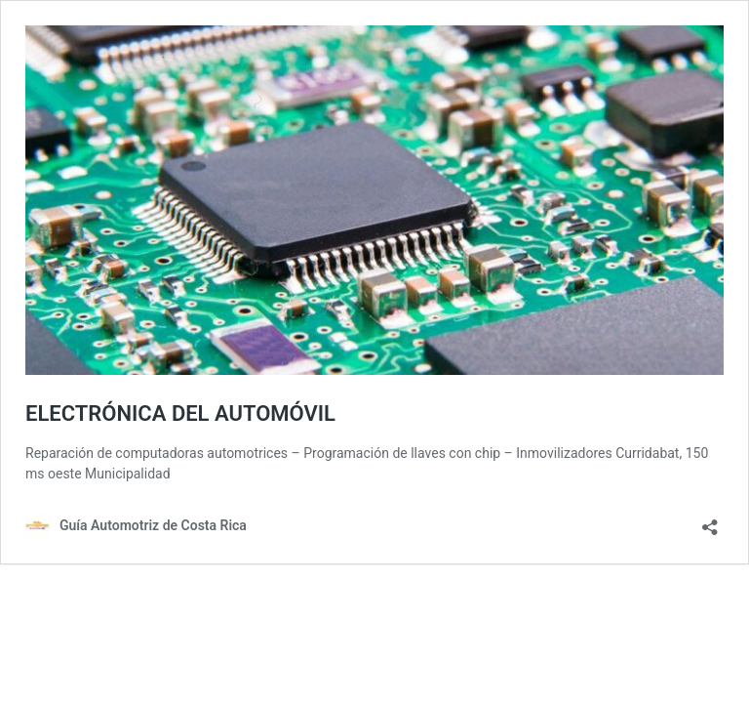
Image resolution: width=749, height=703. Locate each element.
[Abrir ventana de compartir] (710, 521)
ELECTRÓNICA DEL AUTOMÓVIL (180, 413)
